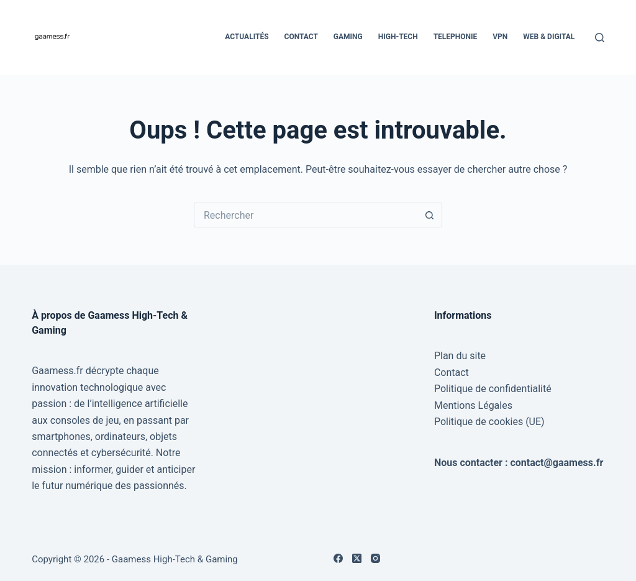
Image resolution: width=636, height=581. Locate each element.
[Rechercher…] (305, 215)
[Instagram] (375, 558)
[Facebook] (338, 558)
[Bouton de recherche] (429, 215)
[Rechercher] (599, 37)
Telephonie (456, 36)
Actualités (246, 36)
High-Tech (398, 36)
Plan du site (460, 356)
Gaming (348, 36)
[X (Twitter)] (356, 558)
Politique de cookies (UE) (489, 422)
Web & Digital (549, 36)
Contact (301, 36)
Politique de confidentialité (493, 389)
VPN (500, 36)
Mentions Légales (473, 405)
